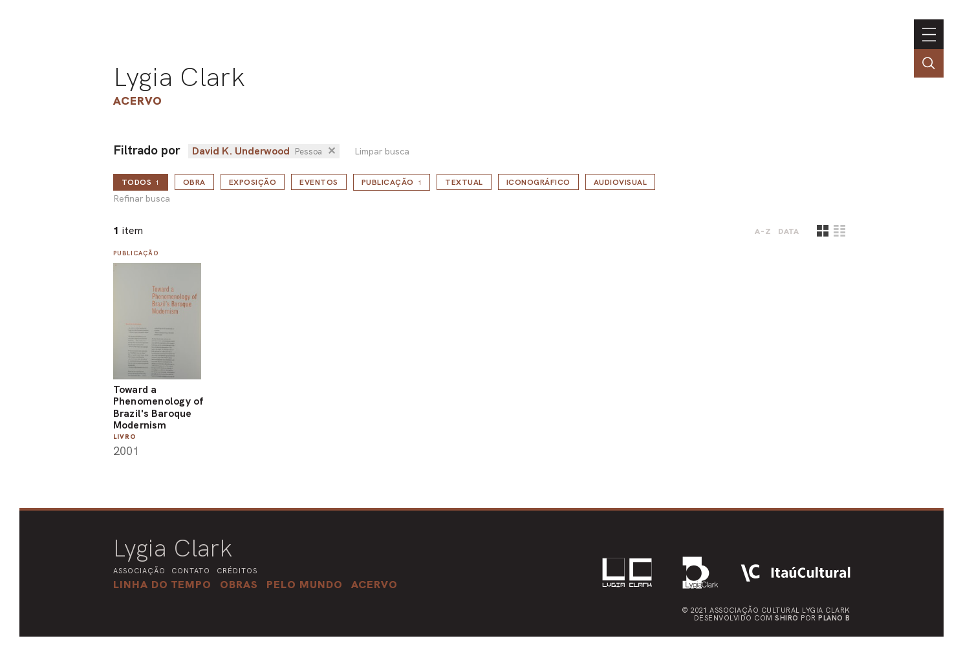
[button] (304, 584)
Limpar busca (381, 151)
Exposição (253, 182)
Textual (464, 182)
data (788, 231)
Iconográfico (538, 182)
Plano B (834, 617)
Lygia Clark (179, 77)
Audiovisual (620, 182)
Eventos (318, 182)
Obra (194, 182)
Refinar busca (141, 198)
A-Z (763, 231)
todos (141, 182)
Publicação (392, 182)
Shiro (787, 617)
